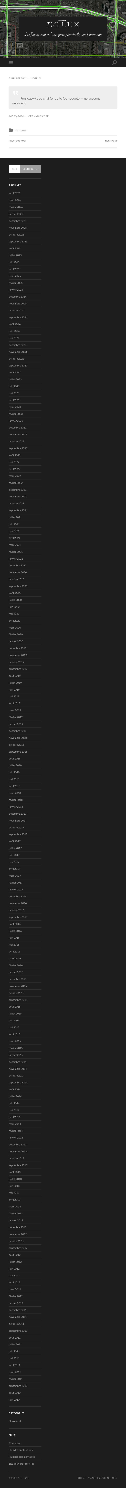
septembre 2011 (18, 1330)
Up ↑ (114, 1478)
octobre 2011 (16, 1323)
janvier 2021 (16, 558)
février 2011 (16, 1378)
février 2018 (16, 799)
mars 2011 (15, 1372)
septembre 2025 (18, 241)
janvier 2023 (16, 420)
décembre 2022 (17, 427)
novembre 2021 (18, 496)
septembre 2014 (18, 1082)
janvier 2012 (16, 1303)
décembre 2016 (17, 896)
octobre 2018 (16, 744)
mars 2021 (15, 544)
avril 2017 (14, 868)
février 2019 (16, 717)
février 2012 (16, 1296)
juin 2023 (14, 386)
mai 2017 (14, 861)
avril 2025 (14, 268)
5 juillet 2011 (18, 78)
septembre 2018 (18, 751)
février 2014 (16, 1130)
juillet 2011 (15, 1344)
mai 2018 (14, 779)
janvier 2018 (16, 806)
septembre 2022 (18, 448)
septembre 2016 (18, 916)
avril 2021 (14, 537)
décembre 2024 (17, 296)
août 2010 (15, 1392)
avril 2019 (14, 703)
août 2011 (15, 1337)
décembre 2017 (17, 813)
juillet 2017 (15, 848)
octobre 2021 (16, 503)
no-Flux (23, 1478)
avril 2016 (14, 951)
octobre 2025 (16, 234)
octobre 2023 (16, 358)
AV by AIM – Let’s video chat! (29, 116)
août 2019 (15, 675)
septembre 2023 (18, 365)
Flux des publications (21, 1449)
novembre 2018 (18, 737)
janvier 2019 (16, 724)
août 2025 (15, 248)
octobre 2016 (16, 910)
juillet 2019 (15, 682)
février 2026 (16, 206)
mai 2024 (14, 337)
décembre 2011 (17, 1310)
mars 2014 (15, 1123)
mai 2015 (14, 1027)
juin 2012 (14, 1268)
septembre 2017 (18, 834)
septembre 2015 (18, 999)
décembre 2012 (17, 1227)
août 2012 (15, 1254)
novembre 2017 (18, 820)
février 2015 (16, 1047)
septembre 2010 (18, 1385)
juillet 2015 (15, 1013)
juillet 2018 (15, 765)
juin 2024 (14, 330)
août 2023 (15, 372)
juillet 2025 (15, 255)
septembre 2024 (18, 317)
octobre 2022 (16, 441)
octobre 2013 (16, 1158)
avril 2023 (14, 399)
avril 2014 (14, 1116)
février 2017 (16, 882)
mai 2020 (14, 613)
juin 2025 (14, 262)
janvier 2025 (16, 289)
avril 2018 (14, 786)
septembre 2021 (18, 510)
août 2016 (15, 923)
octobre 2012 (16, 1241)
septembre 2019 (18, 668)
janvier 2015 (16, 1054)
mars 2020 (15, 627)
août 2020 (15, 593)
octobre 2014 (16, 1075)
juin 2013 (14, 1185)
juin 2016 (14, 937)
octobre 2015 (16, 992)
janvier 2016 (16, 972)
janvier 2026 (16, 213)
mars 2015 (15, 1041)
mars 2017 (15, 875)
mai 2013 (14, 1192)
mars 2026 (15, 200)
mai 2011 (14, 1358)
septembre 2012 (18, 1247)
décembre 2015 (17, 979)
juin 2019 (14, 689)
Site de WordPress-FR (21, 1463)
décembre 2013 (17, 1144)
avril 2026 (14, 193)
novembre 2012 (18, 1234)
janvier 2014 (16, 1137)
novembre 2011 (18, 1316)
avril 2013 (14, 1199)
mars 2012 (15, 1289)
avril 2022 (14, 468)
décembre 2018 (17, 730)
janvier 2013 (16, 1220)
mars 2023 (15, 406)
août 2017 (15, 841)
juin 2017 (14, 854)
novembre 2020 (18, 572)
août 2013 (15, 1172)
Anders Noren (99, 1478)
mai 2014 (14, 1109)
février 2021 (16, 551)
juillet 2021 (15, 517)
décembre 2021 (17, 489)
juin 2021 (14, 524)
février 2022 (16, 482)
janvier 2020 (16, 641)
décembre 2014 (17, 1061)
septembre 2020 (18, 586)
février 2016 (16, 965)
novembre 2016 (18, 903)
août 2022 (15, 455)
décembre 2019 (17, 648)
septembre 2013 (18, 1165)
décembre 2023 (17, 344)
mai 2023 (14, 393)
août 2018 (15, 758)
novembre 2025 (18, 227)
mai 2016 (14, 944)
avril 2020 (14, 620)
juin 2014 (14, 1103)
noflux (36, 78)
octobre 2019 (16, 662)
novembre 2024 (18, 303)
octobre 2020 (16, 579)
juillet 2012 (15, 1261)
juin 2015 (14, 1020)
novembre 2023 (18, 351)
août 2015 (15, 1006)
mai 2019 (14, 696)
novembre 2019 (18, 655)
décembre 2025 (17, 220)
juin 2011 (14, 1351)
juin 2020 (14, 606)
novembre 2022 (18, 434)
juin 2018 (14, 772)
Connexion (15, 1442)
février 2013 (16, 1213)
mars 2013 (15, 1206)
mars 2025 (15, 275)
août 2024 (15, 324)
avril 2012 (14, 1282)
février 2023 (16, 413)
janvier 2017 (16, 889)
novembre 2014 (18, 1068)
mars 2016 (15, 958)
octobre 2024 (16, 310)
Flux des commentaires (22, 1456)
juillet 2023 (15, 379)
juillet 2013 (15, 1178)
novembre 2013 (18, 1151)
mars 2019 (15, 710)
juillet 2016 (15, 930)
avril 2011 (14, 1365)
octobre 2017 (16, 827)
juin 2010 (14, 1399)
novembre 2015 (18, 985)
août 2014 (15, 1089)
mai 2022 (14, 462)
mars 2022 (15, 475)
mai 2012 (14, 1275)
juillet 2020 (15, 600)
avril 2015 (14, 1034)
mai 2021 (14, 531)
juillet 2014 (15, 1096)
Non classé (20, 130)
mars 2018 (15, 792)
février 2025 (16, 282)
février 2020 (16, 634)
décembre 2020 (17, 565)
